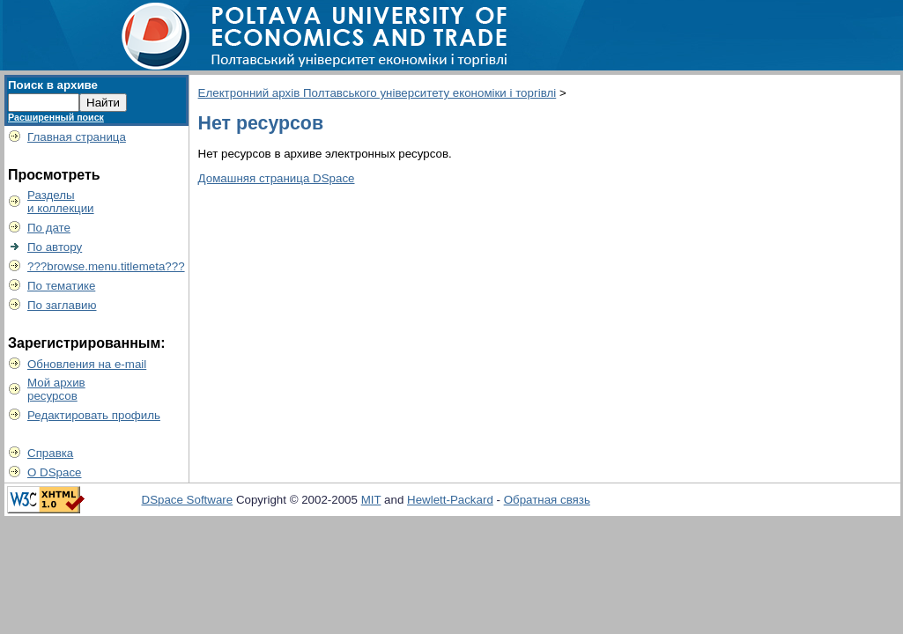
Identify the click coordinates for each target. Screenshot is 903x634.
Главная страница (76, 137)
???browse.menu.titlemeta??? (106, 266)
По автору (54, 247)
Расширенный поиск (56, 117)
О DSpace (54, 472)
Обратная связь (547, 499)
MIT (371, 499)
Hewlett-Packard (450, 499)
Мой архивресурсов (56, 389)
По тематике (61, 285)
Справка (50, 453)
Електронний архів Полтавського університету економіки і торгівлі (377, 93)
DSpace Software (187, 499)
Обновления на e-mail (86, 364)
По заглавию (62, 305)
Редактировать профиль (93, 415)
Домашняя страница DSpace (276, 178)
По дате (48, 227)
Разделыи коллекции (60, 201)
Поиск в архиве (53, 85)
